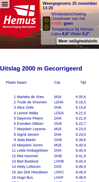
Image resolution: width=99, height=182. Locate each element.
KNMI (56, 23)
